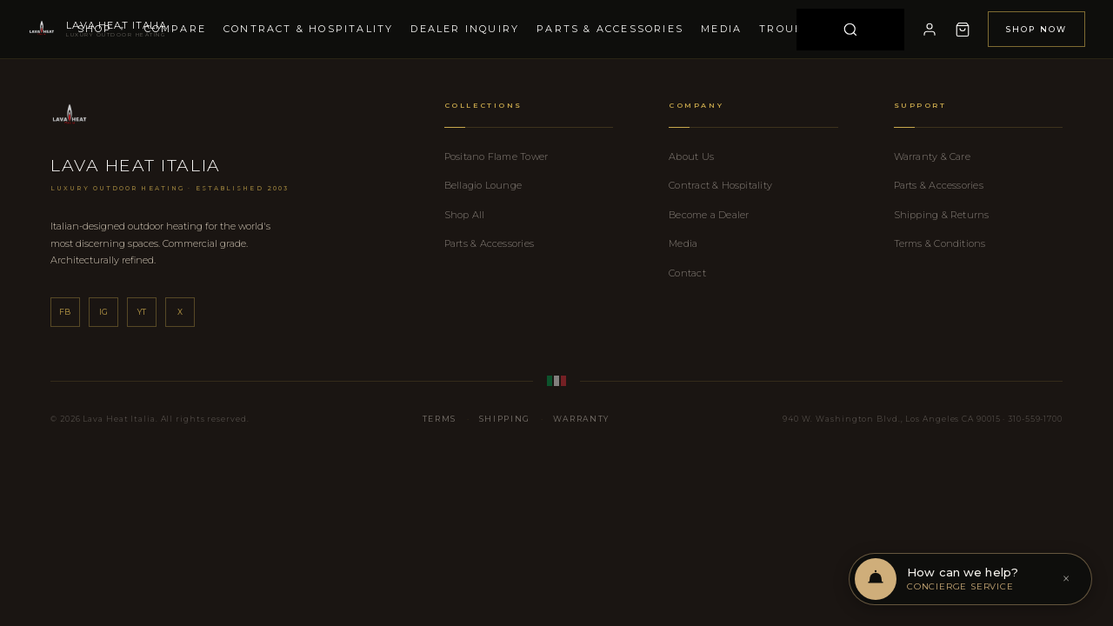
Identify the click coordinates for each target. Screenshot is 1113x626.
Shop (102, 29)
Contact (687, 273)
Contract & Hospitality (308, 29)
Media (721, 29)
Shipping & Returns (942, 215)
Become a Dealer (709, 215)
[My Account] (929, 29)
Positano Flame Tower (496, 156)
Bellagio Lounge (483, 185)
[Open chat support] (970, 579)
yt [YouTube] (142, 311)
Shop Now (1036, 29)
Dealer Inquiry (464, 29)
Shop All (464, 215)
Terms (440, 418)
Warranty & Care (932, 156)
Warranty (581, 418)
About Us (691, 156)
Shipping (504, 418)
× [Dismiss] (1066, 579)
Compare (175, 29)
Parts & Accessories (610, 29)
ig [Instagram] (104, 311)
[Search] (850, 29)
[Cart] (962, 29)
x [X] (180, 311)
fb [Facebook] (65, 311)
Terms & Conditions (940, 243)
